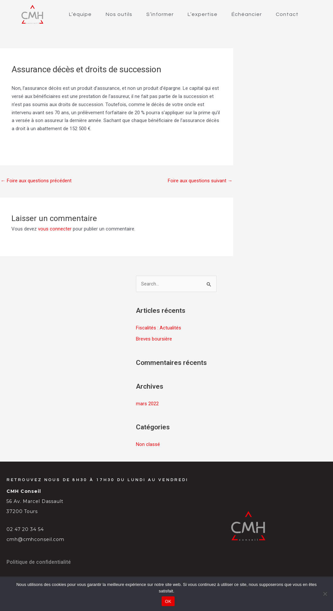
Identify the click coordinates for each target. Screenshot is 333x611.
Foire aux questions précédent (36, 181)
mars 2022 (147, 404)
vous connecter (55, 229)
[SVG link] (32, 14)
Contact (287, 14)
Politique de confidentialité (39, 562)
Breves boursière (154, 339)
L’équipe (80, 14)
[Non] (325, 593)
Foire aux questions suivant (200, 181)
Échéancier (247, 14)
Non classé (148, 444)
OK (168, 601)
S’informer (160, 14)
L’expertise (203, 14)
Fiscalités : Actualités (158, 328)
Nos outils (119, 14)
